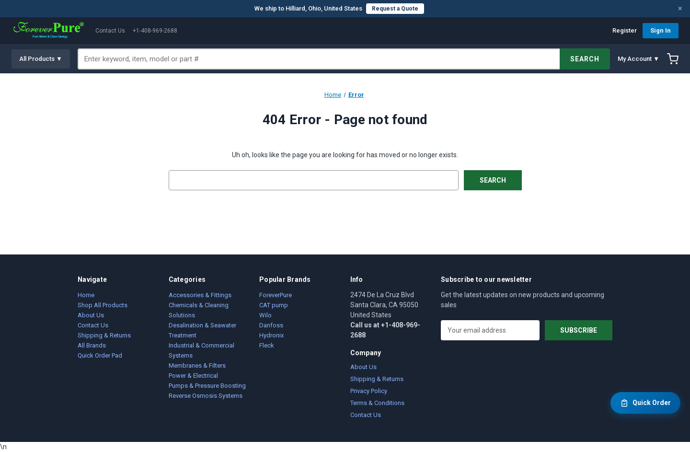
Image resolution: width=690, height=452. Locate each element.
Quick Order (645, 403)
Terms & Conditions (377, 402)
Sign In (660, 30)
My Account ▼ (638, 58)
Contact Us (110, 30)
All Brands (92, 345)
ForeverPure (275, 295)
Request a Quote (395, 8)
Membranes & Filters (197, 365)
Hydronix (271, 335)
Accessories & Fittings (200, 295)
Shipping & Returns (104, 335)
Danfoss (271, 325)
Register (624, 30)
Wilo (265, 315)
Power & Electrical (193, 375)
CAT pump (273, 305)
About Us (91, 315)
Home (86, 295)
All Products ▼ (40, 58)
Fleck (266, 345)
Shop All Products (102, 305)
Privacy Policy (368, 390)
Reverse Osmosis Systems (205, 395)
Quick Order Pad (100, 355)
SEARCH (584, 59)
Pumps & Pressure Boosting (207, 385)
